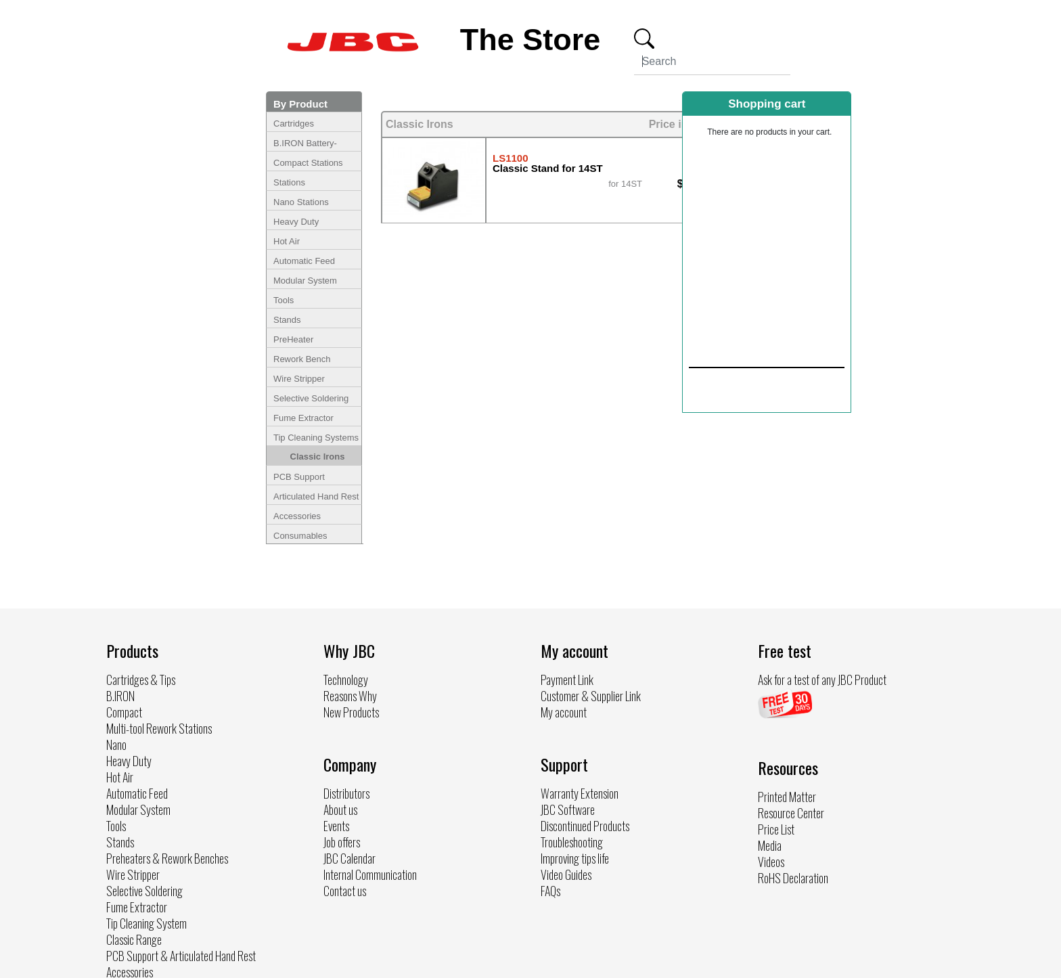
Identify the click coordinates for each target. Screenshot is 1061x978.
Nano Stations (301, 202)
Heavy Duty (296, 222)
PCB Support (299, 477)
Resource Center (791, 813)
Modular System (305, 280)
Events (336, 826)
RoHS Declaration (793, 878)
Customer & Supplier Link (591, 696)
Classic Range (134, 939)
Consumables (300, 536)
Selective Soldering (310, 398)
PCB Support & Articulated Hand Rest (181, 955)
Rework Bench (302, 359)
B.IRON (120, 696)
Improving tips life (575, 858)
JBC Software (568, 809)
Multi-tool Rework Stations (159, 728)
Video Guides (566, 874)
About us (340, 809)
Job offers (341, 842)
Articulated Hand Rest (316, 496)
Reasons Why (350, 696)
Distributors (346, 793)
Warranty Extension (579, 793)
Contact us (344, 890)
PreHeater (293, 339)
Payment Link (567, 679)
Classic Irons (317, 456)
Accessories (297, 516)
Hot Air (286, 241)
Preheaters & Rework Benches (167, 858)
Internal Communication (370, 874)
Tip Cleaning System (146, 923)
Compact (124, 712)
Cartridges (293, 123)
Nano (116, 744)
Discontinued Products (585, 826)
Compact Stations (308, 163)
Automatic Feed (304, 261)
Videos (771, 861)
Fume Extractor (303, 418)
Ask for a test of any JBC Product (822, 679)
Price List (776, 829)
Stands (286, 320)
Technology (345, 679)
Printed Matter (787, 796)
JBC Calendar (349, 858)
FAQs (550, 890)
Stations (289, 182)
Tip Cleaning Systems (316, 437)
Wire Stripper (299, 379)
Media (770, 845)
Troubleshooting (572, 842)
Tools (283, 300)
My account (564, 712)
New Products (351, 712)
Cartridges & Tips (140, 679)
